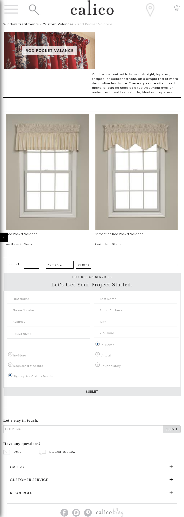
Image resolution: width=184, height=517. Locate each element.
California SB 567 (87, 505)
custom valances (58, 24)
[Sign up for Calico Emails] (10, 350)
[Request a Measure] (10, 340)
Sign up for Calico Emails (33, 352)
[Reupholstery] (97, 340)
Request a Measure (28, 341)
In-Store (19, 331)
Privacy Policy (63, 505)
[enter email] (83, 404)
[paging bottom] (31, 240)
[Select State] (48, 309)
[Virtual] (97, 330)
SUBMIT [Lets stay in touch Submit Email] (172, 404)
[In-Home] (97, 319)
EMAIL (12, 427)
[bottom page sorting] (60, 240)
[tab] (92, 442)
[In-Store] (10, 330)
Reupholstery (111, 341)
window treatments (21, 24)
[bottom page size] (83, 240)
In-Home (107, 320)
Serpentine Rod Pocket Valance (119, 210)
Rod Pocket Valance (21, 210)
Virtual (106, 331)
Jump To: (15, 240)
